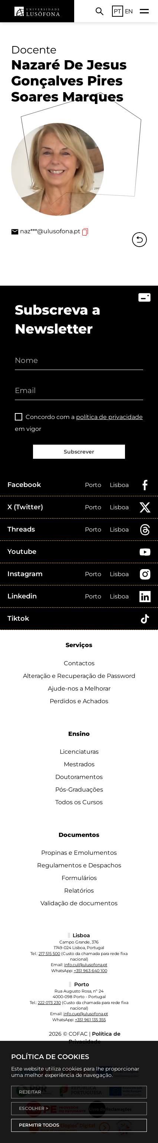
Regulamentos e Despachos (79, 865)
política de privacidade (109, 416)
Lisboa (119, 484)
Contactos (79, 663)
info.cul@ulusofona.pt (85, 964)
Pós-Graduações (79, 789)
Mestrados (79, 764)
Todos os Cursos (79, 802)
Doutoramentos (79, 776)
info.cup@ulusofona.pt (85, 1013)
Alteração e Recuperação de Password (79, 675)
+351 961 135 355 (90, 1019)
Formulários (79, 877)
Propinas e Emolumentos (79, 852)
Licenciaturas (79, 751)
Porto (93, 484)
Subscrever (79, 451)
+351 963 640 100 (90, 970)
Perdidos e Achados (79, 701)
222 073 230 (49, 1002)
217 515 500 (49, 953)
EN (129, 11)
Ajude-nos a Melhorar (79, 688)
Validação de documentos (79, 903)
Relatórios (79, 890)
